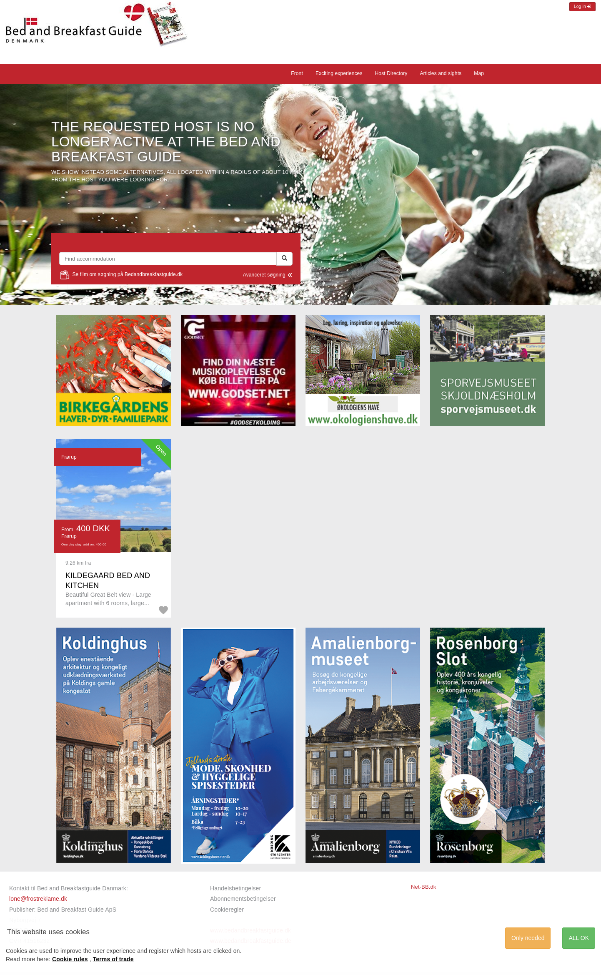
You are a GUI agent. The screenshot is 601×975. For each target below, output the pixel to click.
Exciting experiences (339, 73)
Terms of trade (113, 959)
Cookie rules (70, 959)
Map (479, 73)
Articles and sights (440, 73)
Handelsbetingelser (235, 888)
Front (297, 73)
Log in (582, 6)
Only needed (527, 938)
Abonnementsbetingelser (243, 898)
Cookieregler (227, 909)
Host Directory (391, 73)
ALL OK (578, 938)
